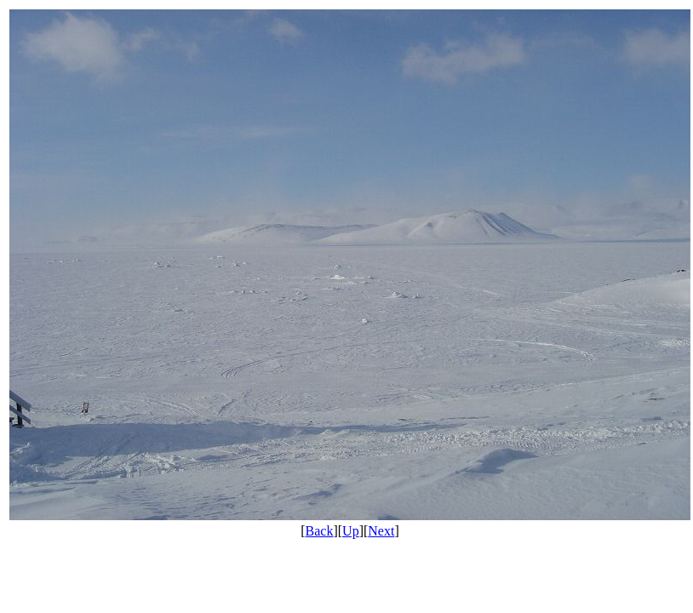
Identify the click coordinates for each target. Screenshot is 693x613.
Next (381, 531)
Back (320, 531)
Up (350, 531)
